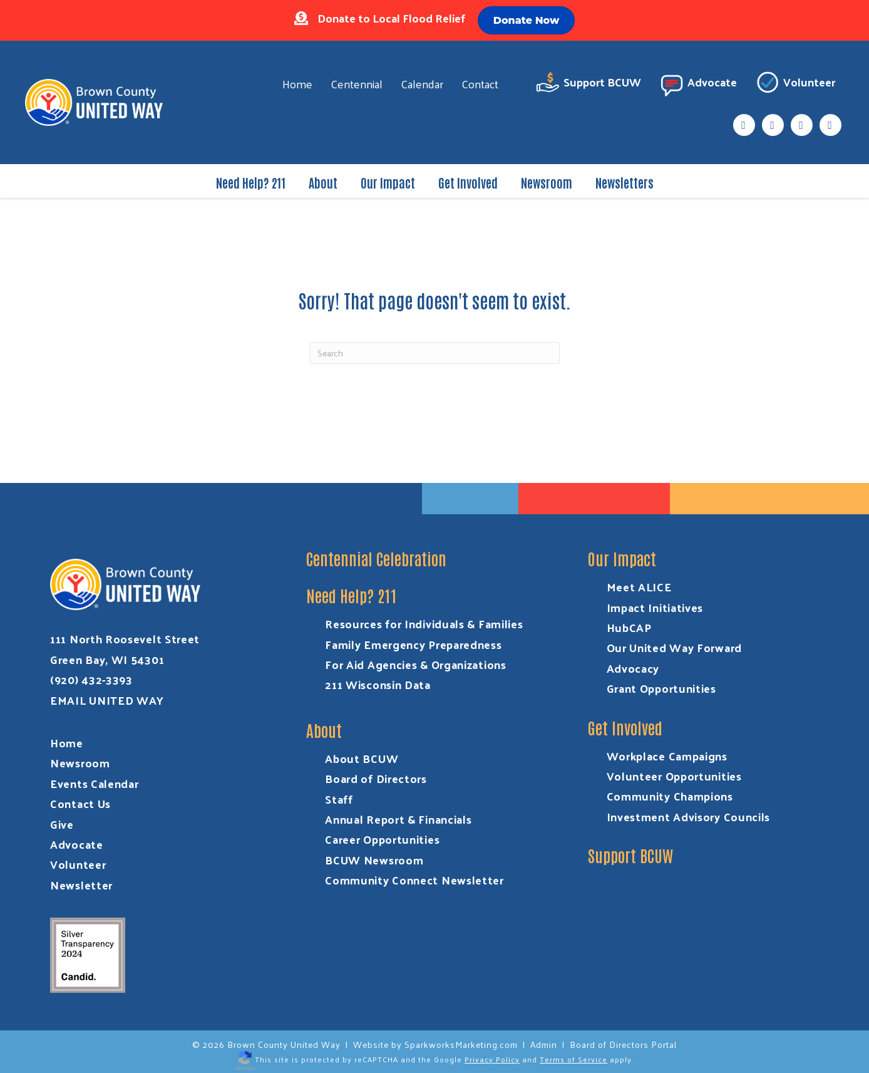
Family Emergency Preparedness (413, 644)
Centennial (357, 83)
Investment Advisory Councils (689, 816)
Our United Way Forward (674, 647)
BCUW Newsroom (374, 859)
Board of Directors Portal (623, 1044)
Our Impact (388, 182)
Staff (339, 799)
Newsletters (624, 182)
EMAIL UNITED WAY (107, 700)
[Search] (434, 353)
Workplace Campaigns (667, 755)
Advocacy (633, 668)
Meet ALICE (639, 586)
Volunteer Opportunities (674, 775)
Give (62, 824)
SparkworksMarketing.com (461, 1044)
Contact (479, 83)
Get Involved (468, 182)
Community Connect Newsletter (414, 879)
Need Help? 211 (250, 182)
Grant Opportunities (661, 688)
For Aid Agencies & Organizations (415, 664)
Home (297, 83)
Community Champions (670, 795)
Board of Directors (376, 778)
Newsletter (81, 884)
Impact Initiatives (655, 607)
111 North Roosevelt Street (125, 638)
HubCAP (629, 627)
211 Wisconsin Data (378, 684)
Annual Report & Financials (398, 819)
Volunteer (795, 83)
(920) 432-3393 (91, 679)
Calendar (422, 83)
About (323, 182)
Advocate (698, 83)
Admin (543, 1044)
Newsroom (546, 182)
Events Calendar (94, 783)
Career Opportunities (382, 839)
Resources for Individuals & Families (424, 623)
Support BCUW (588, 83)
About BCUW (361, 758)
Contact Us (80, 803)
